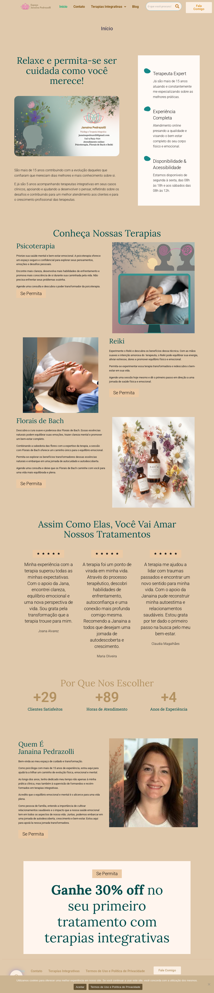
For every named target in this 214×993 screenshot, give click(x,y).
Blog (135, 7)
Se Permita (31, 293)
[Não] (209, 984)
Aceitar (80, 987)
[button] (108, 6)
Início (63, 7)
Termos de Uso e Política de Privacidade (115, 971)
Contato (79, 7)
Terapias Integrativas (108, 7)
